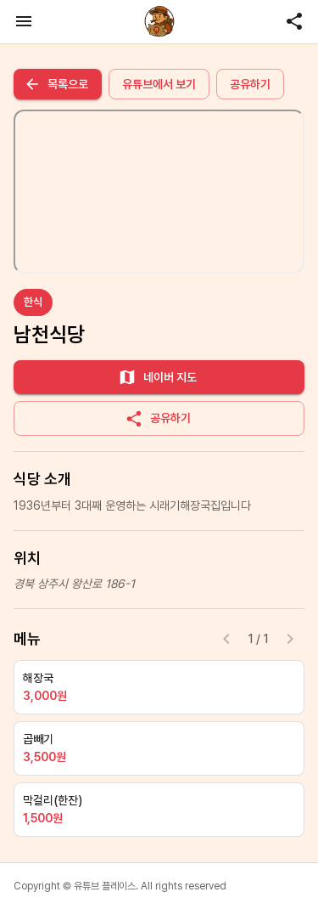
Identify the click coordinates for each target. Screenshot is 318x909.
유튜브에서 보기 (159, 84)
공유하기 (250, 84)
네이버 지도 (157, 377)
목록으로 (56, 84)
